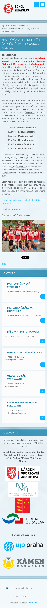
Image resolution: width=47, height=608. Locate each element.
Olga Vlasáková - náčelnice (24, 352)
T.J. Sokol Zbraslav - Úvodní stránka (16, 25)
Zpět (4, 263)
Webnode (32, 602)
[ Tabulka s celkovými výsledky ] (17, 200)
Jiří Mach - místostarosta (23, 331)
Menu (42, 4)
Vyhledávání (36, 4)
